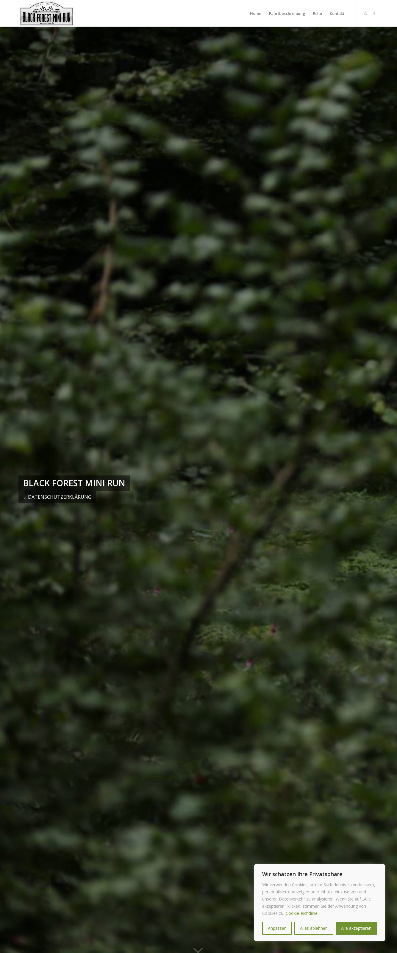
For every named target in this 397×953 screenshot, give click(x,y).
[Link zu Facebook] (374, 13)
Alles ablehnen (314, 928)
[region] (319, 902)
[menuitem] (255, 13)
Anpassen (277, 928)
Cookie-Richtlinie (302, 913)
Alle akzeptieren (356, 928)
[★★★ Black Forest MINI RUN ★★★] (46, 13)
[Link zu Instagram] (365, 13)
